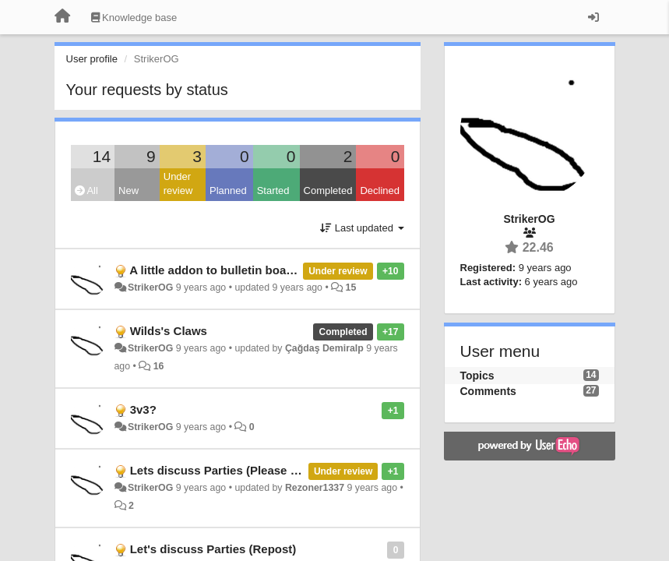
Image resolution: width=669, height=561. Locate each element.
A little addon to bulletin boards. (218, 270)
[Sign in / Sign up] (593, 17)
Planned (228, 190)
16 (158, 366)
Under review (178, 184)
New (128, 190)
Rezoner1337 (314, 487)
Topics (477, 375)
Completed (328, 190)
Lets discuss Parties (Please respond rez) (245, 470)
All (86, 190)
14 (102, 156)
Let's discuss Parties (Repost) (213, 549)
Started (273, 190)
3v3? (143, 409)
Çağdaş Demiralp (324, 348)
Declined (380, 190)
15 (351, 287)
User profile (92, 59)
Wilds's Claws (168, 330)
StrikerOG (150, 287)
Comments (488, 391)
